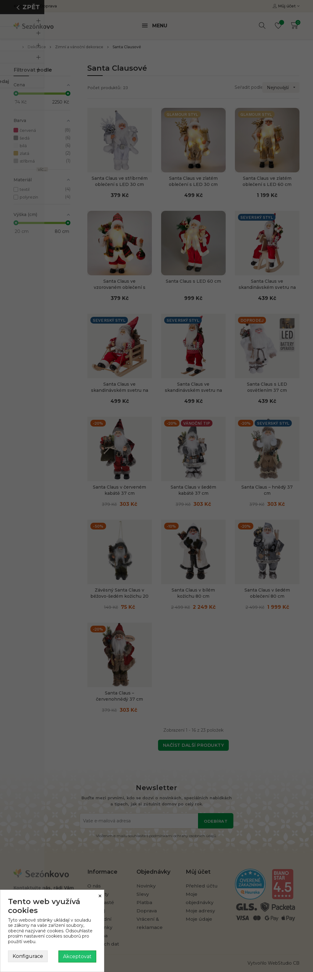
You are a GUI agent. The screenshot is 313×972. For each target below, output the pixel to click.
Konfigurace (28, 956)
